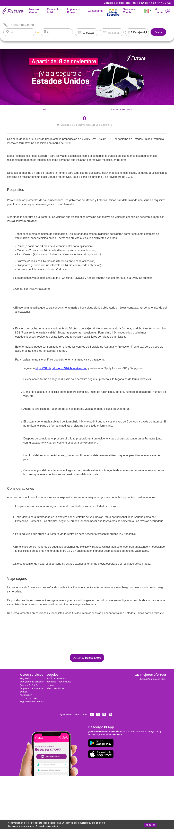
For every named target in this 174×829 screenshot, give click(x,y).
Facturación (26, 694)
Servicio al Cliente (132, 11)
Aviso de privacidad (47, 826)
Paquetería (25, 678)
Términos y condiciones (59, 681)
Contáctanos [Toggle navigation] (96, 10)
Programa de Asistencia (32, 688)
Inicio (46, 109)
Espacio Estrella (122, 109)
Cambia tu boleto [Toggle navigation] (56, 11)
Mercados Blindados (57, 688)
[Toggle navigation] (113, 4)
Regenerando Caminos (32, 701)
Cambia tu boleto (29, 698)
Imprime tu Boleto (29, 685)
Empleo (24, 691)
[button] (148, 11)
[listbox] (21, 32)
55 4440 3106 (162, 3)
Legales (50, 685)
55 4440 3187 (141, 3)
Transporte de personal (32, 681)
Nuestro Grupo (37, 11)
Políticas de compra (57, 678)
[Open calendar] (79, 32)
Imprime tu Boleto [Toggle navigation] (76, 11)
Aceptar (150, 825)
